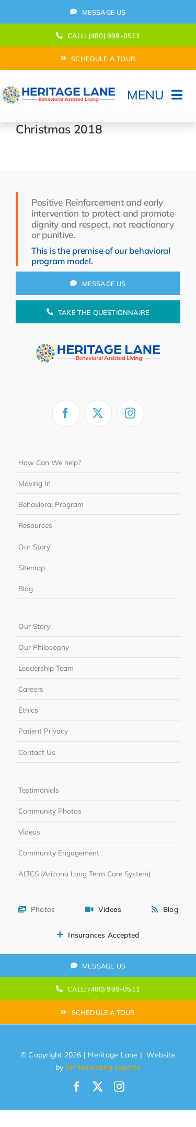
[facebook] (65, 413)
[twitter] (98, 413)
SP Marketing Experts (103, 1067)
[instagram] (130, 413)
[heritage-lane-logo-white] (97, 336)
